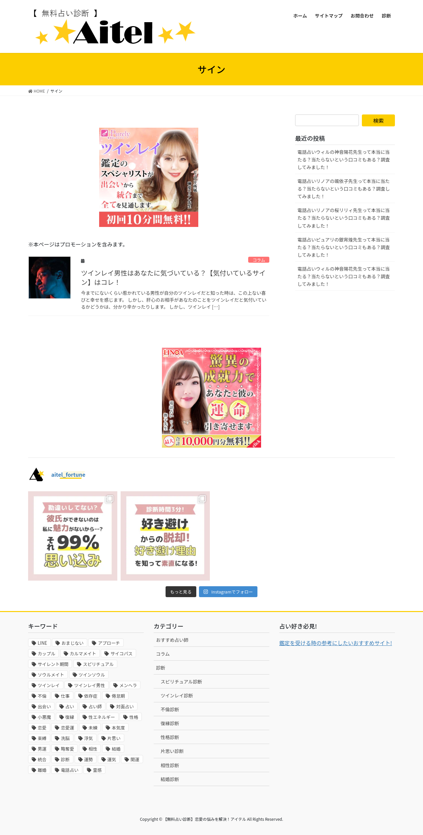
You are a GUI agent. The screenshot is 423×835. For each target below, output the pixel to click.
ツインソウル (92, 675)
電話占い (69, 770)
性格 (133, 717)
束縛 (42, 738)
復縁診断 (170, 723)
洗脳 (65, 738)
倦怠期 (118, 696)
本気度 (118, 728)
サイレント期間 (53, 664)
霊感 (97, 770)
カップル (46, 653)
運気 (111, 759)
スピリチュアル (98, 664)
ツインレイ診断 (177, 695)
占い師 (95, 706)
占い (69, 706)
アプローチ (109, 643)
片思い (114, 738)
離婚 (42, 770)
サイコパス (121, 653)
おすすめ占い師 (172, 640)
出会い (44, 706)
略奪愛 (67, 749)
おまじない (72, 643)
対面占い (125, 706)
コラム (258, 260)
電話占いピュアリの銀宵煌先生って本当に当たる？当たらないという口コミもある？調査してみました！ (343, 247)
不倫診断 (170, 709)
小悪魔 (44, 717)
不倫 (42, 696)
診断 (65, 759)
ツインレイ (49, 685)
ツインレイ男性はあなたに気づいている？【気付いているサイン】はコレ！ (173, 277)
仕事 (65, 696)
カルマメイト (83, 653)
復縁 (69, 717)
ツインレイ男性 (89, 685)
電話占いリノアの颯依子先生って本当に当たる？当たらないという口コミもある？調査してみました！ (343, 188)
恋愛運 (67, 728)
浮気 (88, 738)
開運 (135, 759)
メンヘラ (128, 685)
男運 (42, 749)
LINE (42, 643)
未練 (93, 728)
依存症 (90, 696)
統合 (42, 759)
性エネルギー (102, 717)
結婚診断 (170, 779)
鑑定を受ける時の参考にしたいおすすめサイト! (335, 643)
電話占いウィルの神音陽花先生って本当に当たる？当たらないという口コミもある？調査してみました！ (343, 159)
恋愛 (42, 728)
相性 (93, 749)
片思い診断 (172, 751)
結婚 (116, 749)
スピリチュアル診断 (181, 681)
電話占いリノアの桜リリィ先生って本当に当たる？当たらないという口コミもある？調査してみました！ (343, 218)
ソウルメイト (51, 675)
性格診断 (170, 737)
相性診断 (170, 765)
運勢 (88, 759)
